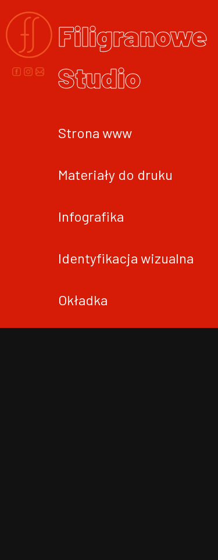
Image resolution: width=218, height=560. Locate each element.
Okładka (83, 299)
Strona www (95, 132)
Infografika (91, 216)
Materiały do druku (115, 174)
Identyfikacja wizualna (126, 258)
